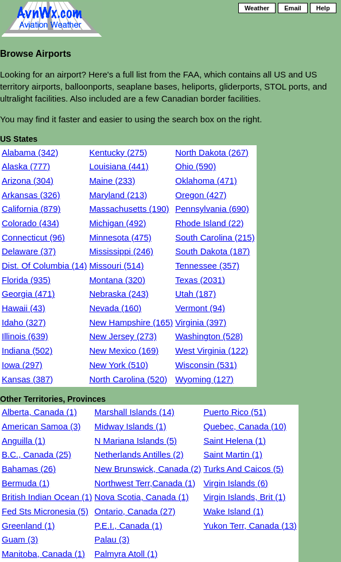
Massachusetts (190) (129, 209)
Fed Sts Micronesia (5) (45, 511)
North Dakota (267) (212, 152)
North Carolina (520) (128, 379)
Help (323, 8)
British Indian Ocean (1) (47, 497)
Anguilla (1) (23, 440)
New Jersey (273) (123, 336)
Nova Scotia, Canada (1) (142, 497)
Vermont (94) (200, 308)
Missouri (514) (116, 265)
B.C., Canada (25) (36, 454)
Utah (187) (195, 294)
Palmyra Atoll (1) (126, 554)
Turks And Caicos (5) (243, 469)
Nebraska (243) (118, 294)
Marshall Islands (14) (135, 412)
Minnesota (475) (120, 237)
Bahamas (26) (29, 469)
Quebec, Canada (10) (244, 426)
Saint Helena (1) (234, 440)
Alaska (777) (26, 166)
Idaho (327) (24, 322)
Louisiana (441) (118, 166)
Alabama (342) (30, 152)
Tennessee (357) (207, 265)
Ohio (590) (195, 166)
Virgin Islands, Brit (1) (244, 497)
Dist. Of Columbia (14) (44, 265)
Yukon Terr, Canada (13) (249, 525)
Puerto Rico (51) (234, 412)
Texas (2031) (200, 280)
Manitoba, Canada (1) (43, 554)
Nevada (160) (115, 308)
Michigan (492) (117, 223)
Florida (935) (26, 280)
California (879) (31, 209)
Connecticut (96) (33, 237)
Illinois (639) (25, 336)
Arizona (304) (27, 180)
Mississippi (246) (121, 251)
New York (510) (118, 365)
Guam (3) (20, 539)
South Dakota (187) (212, 251)
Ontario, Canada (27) (135, 511)
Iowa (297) (22, 365)
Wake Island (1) (233, 511)
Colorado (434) (30, 223)
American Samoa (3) (41, 426)
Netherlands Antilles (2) (139, 454)
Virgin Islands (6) (235, 483)
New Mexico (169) (123, 350)
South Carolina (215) (214, 237)
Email (292, 8)
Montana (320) (117, 280)
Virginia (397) (200, 322)
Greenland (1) (28, 525)
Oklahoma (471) (206, 180)
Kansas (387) (27, 379)
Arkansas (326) (31, 195)
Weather (257, 8)
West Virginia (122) (211, 350)
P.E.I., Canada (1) (128, 525)
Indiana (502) (27, 350)
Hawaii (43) (23, 308)
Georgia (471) (28, 294)
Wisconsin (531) (206, 365)
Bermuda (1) (25, 483)
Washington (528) (209, 336)
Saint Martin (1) (232, 454)
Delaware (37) (29, 251)
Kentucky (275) (118, 152)
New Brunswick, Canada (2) (148, 469)
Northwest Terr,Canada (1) (145, 483)
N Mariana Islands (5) (136, 440)
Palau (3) (112, 539)
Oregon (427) (200, 195)
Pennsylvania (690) (212, 209)
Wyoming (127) (204, 379)
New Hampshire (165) (131, 322)
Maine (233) (112, 180)
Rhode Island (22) (209, 223)
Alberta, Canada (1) (39, 412)
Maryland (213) (118, 195)
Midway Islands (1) (130, 426)
